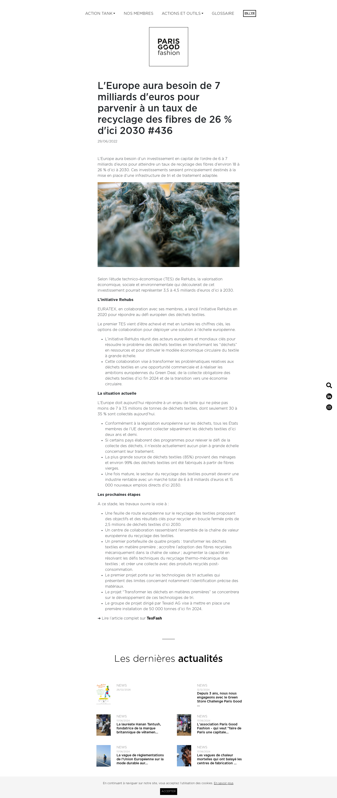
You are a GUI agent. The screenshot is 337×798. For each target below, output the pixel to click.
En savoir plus (223, 783)
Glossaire (223, 13)
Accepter (168, 791)
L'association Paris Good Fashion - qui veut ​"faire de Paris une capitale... (219, 728)
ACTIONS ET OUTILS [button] (181, 13)
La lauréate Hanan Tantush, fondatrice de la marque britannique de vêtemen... (139, 728)
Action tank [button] (98, 13)
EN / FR (250, 13)
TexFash (154, 618)
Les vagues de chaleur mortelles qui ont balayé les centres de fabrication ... (219, 759)
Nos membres (138, 13)
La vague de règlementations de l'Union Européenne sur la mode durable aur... (140, 759)
